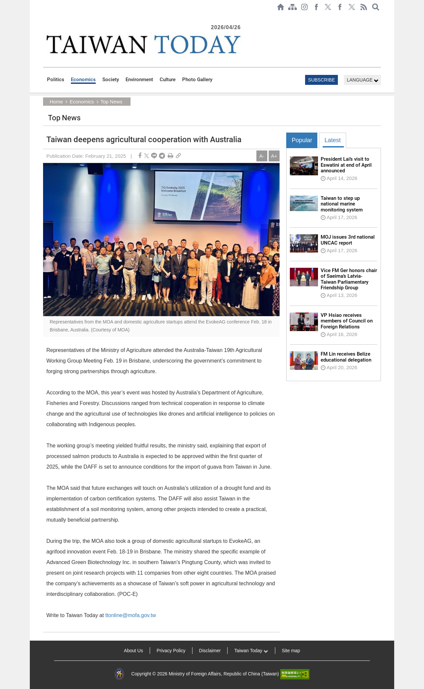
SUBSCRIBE (321, 80)
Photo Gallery (197, 80)
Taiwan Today (251, 650)
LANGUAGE (363, 80)
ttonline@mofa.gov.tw (130, 615)
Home (56, 101)
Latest (332, 140)
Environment (139, 80)
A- (261, 156)
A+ (274, 156)
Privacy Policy (171, 650)
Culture (168, 80)
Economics (83, 80)
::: (45, 17)
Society (110, 80)
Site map (291, 650)
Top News (111, 101)
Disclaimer (210, 650)
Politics (55, 80)
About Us (133, 650)
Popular (302, 140)
